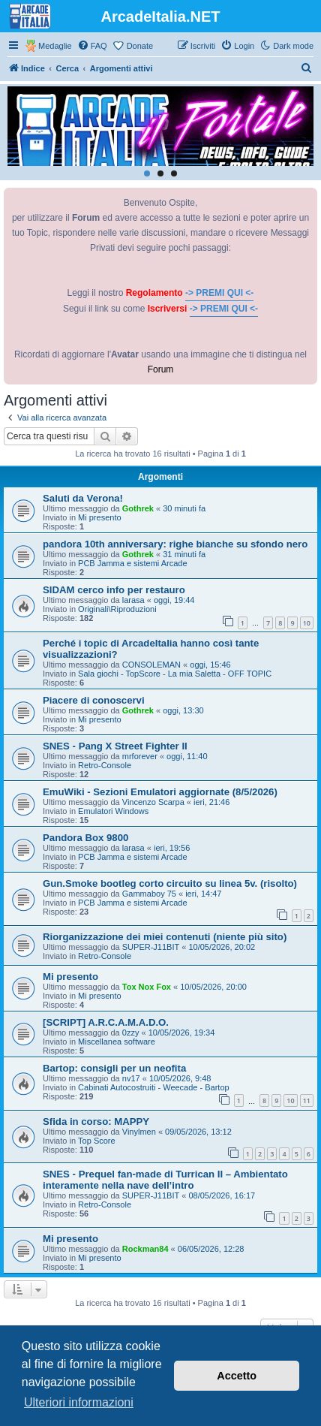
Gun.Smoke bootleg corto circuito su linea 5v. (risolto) (170, 883)
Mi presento (99, 517)
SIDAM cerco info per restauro (114, 589)
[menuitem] (92, 46)
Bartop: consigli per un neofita (114, 1068)
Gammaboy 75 (149, 893)
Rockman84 (145, 1248)
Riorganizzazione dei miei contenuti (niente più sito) (164, 936)
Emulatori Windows (113, 811)
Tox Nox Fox (146, 986)
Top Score (97, 1140)
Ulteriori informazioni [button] (79, 1402)
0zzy (131, 1032)
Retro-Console (104, 765)
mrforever (140, 756)
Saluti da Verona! (83, 498)
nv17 (131, 1078)
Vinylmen (139, 1131)
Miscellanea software (116, 1041)
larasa (133, 599)
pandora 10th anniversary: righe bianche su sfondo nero (175, 544)
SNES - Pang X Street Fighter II (115, 746)
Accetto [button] (236, 1376)
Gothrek (138, 508)
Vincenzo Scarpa (153, 801)
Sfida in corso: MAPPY (96, 1121)
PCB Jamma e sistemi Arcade (133, 563)
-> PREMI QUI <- (219, 293)
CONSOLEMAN (151, 664)
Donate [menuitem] (140, 45)
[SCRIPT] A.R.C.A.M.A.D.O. (106, 1022)
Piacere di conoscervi (94, 700)
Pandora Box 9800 (85, 837)
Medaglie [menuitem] (55, 45)
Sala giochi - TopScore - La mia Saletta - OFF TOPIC (175, 673)
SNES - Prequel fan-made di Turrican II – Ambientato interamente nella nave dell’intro (165, 1179)
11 (306, 1100)
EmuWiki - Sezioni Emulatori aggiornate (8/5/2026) (160, 791)
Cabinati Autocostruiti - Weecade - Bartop (154, 1087)
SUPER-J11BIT (150, 946)
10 (306, 623)
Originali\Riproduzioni (117, 609)
